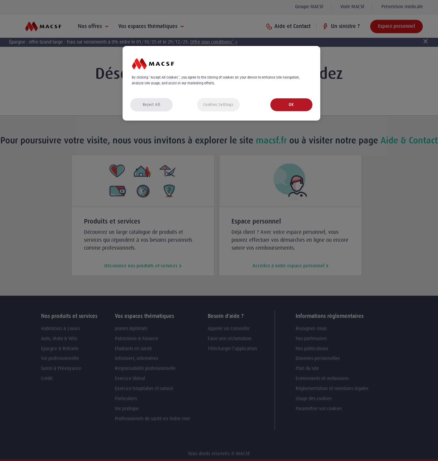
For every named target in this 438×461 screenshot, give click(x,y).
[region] (221, 83)
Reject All (151, 104)
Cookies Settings (218, 104)
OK (291, 104)
